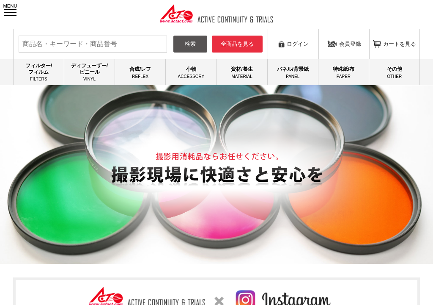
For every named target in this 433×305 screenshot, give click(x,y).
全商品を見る (237, 44)
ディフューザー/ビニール (89, 72)
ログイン (293, 43)
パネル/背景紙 (293, 72)
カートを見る (394, 44)
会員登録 (344, 43)
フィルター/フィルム (38, 72)
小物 (191, 72)
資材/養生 (241, 72)
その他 (394, 72)
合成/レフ (140, 72)
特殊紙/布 (343, 72)
